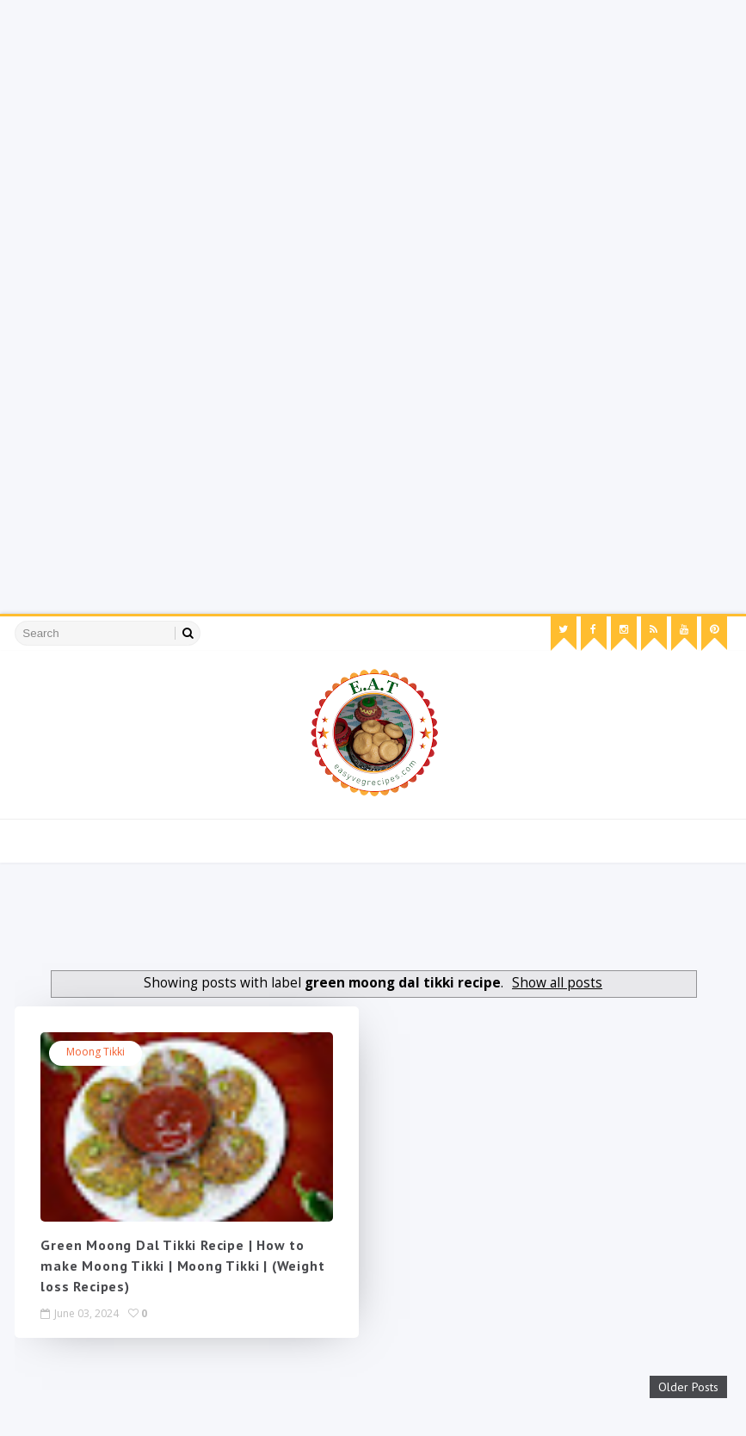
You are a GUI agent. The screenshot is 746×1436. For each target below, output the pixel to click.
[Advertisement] (366, 120)
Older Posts (688, 1387)
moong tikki (95, 1051)
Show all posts (557, 983)
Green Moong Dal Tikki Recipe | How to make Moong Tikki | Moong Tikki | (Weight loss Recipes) (182, 1265)
